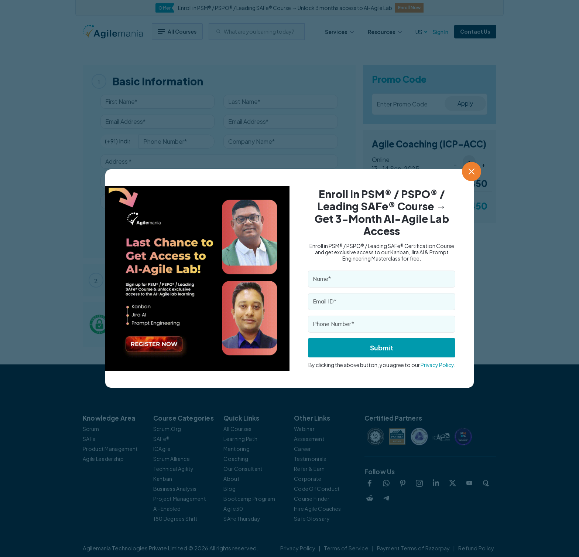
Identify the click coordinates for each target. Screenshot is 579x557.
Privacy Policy (437, 364)
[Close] (471, 171)
